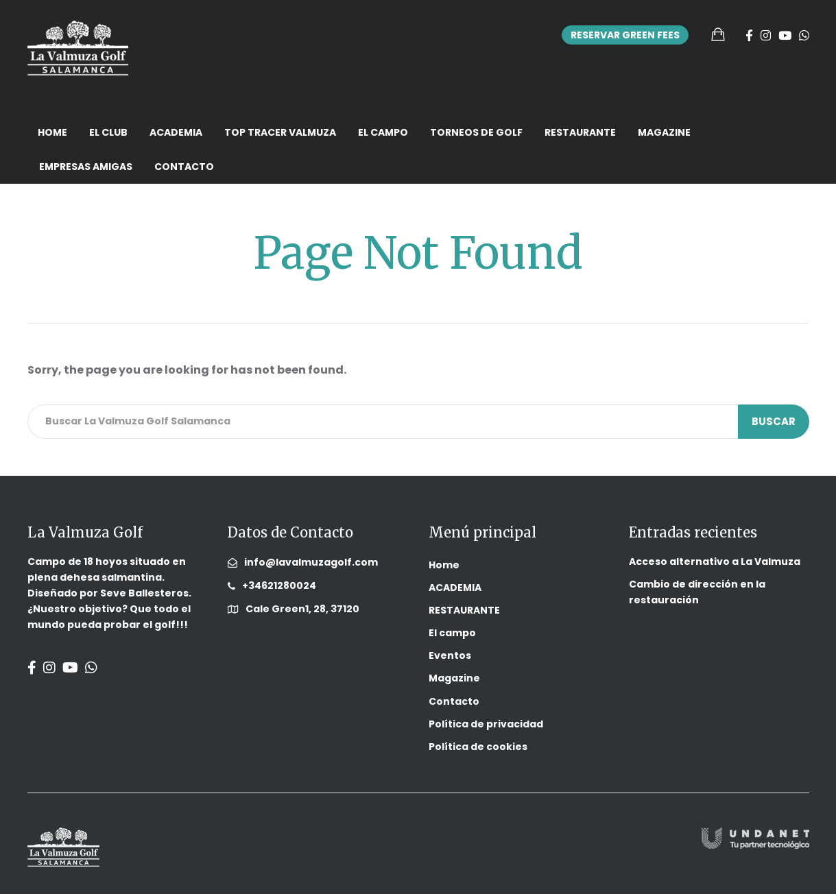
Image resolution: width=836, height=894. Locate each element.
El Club (108, 132)
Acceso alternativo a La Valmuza (714, 561)
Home (52, 132)
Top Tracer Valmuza (280, 132)
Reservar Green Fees (625, 35)
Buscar (774, 421)
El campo (383, 132)
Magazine (664, 132)
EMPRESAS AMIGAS (85, 166)
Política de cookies (478, 746)
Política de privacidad (486, 724)
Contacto (184, 166)
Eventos (450, 655)
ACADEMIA (176, 132)
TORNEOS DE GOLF (476, 132)
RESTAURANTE (580, 132)
